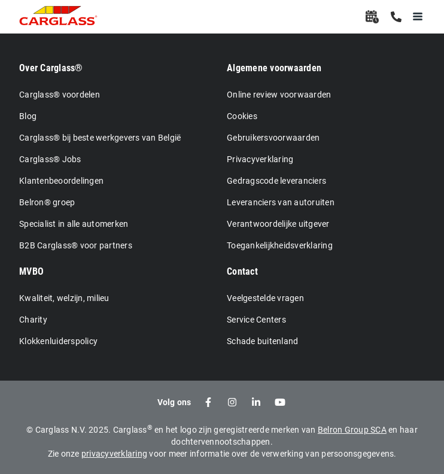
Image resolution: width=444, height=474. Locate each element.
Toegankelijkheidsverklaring (280, 245)
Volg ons (174, 402)
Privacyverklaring (260, 159)
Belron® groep (47, 202)
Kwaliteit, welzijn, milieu (64, 298)
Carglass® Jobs (50, 159)
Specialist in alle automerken (73, 224)
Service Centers (256, 319)
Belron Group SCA (352, 429)
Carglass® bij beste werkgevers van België (100, 137)
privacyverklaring (114, 453)
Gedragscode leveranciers (276, 181)
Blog (28, 116)
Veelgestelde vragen (265, 298)
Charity (33, 319)
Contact (242, 271)
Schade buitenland (262, 341)
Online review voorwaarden (279, 94)
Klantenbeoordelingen (61, 181)
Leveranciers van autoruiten (280, 202)
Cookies (242, 116)
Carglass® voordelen (59, 94)
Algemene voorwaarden (274, 68)
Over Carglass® (51, 68)
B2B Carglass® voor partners (75, 245)
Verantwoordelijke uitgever (278, 224)
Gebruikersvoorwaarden (273, 137)
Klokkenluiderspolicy (58, 341)
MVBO (31, 271)
